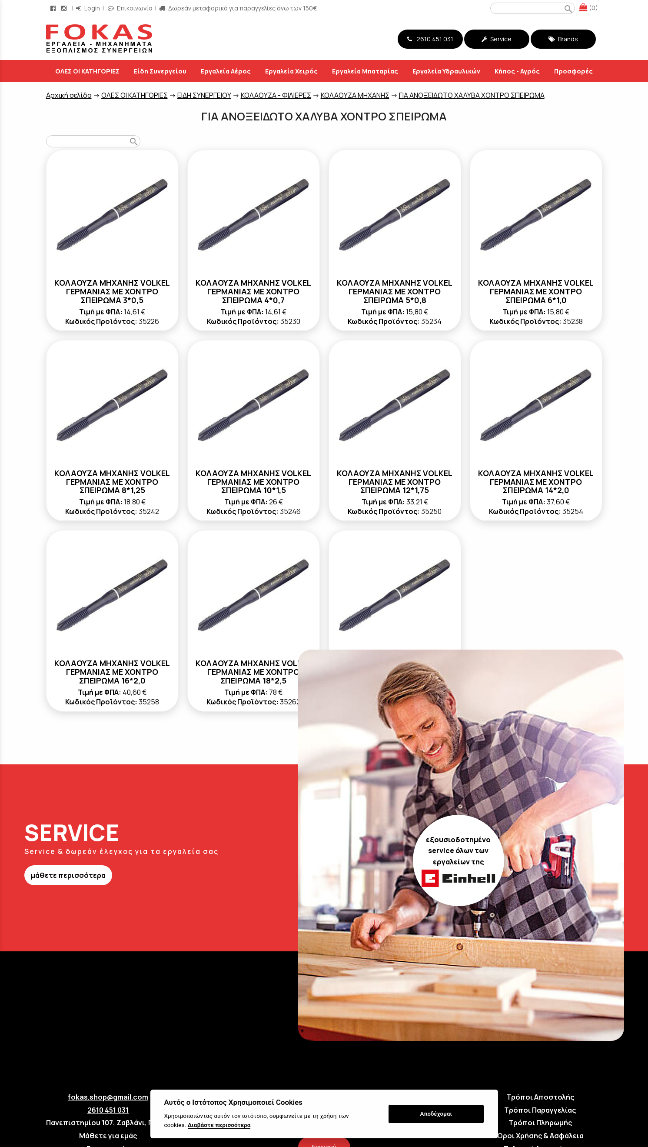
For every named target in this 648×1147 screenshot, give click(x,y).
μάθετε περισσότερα (68, 875)
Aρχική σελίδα (69, 95)
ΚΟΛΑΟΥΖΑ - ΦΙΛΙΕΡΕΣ (276, 95)
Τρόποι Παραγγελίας (540, 1110)
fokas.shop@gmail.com (108, 1097)
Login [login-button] (88, 8)
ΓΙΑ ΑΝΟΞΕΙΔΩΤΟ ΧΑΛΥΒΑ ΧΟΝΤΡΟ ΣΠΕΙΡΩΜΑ (472, 95)
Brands (563, 39)
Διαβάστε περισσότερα (219, 1124)
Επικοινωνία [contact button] (130, 8)
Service (497, 39)
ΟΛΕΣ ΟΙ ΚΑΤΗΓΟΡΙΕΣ (134, 95)
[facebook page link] (53, 8)
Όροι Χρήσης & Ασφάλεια (540, 1135)
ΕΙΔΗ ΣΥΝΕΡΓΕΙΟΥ (204, 95)
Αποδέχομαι (436, 1113)
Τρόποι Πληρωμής (540, 1122)
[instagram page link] (64, 8)
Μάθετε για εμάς (108, 1135)
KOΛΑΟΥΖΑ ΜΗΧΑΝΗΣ (355, 95)
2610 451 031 (430, 39)
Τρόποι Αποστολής (540, 1097)
